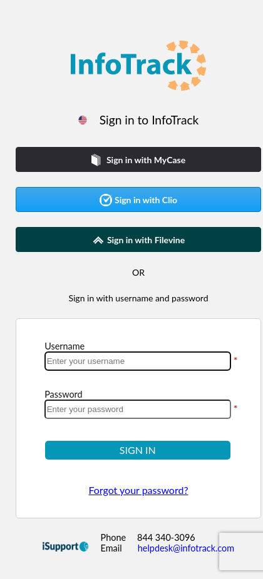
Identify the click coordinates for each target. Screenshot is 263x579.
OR (138, 272)
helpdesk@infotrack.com (186, 548)
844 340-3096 (166, 537)
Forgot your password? (138, 490)
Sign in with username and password (138, 298)
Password (63, 394)
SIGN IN (138, 450)
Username (64, 346)
